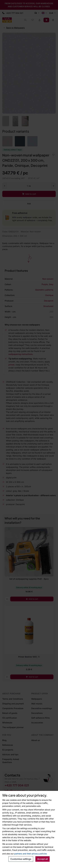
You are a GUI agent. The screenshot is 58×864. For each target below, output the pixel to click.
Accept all (42, 859)
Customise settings (20, 859)
